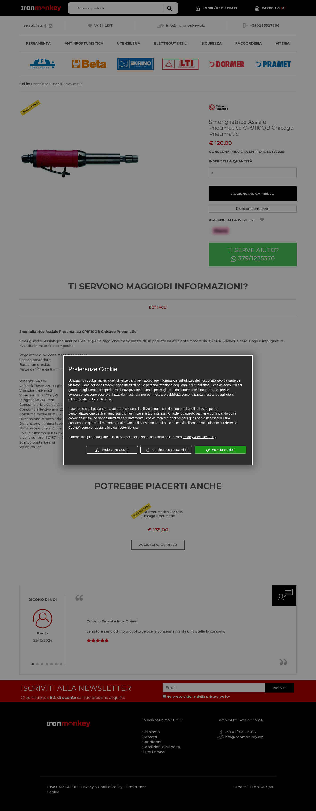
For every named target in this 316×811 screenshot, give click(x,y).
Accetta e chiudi (220, 450)
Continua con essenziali (166, 450)
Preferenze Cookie (112, 450)
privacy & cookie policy (199, 437)
